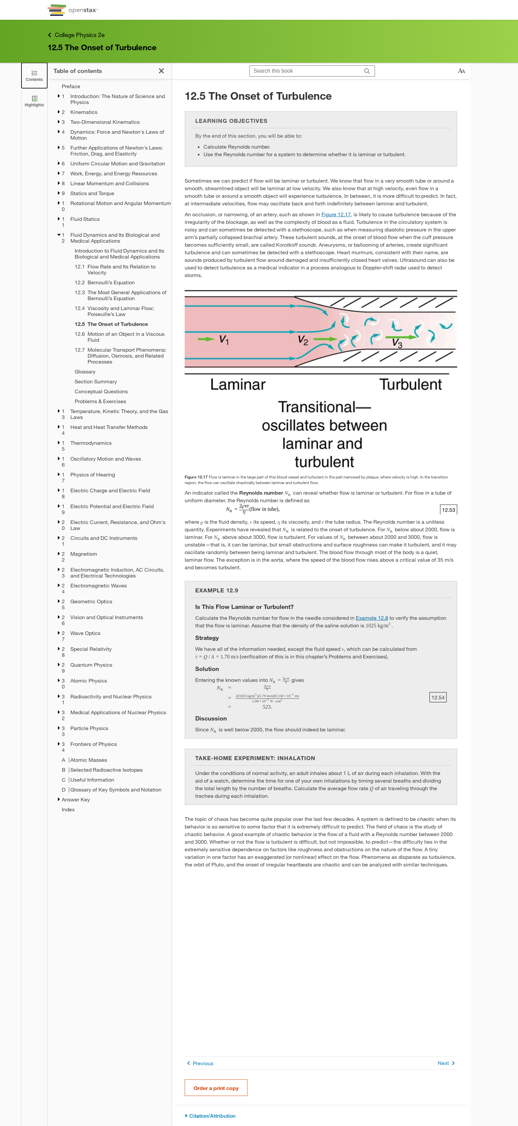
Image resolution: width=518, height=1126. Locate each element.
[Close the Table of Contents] (34, 75)
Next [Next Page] (447, 1063)
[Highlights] (34, 101)
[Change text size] (461, 71)
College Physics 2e (76, 35)
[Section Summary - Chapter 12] (118, 381)
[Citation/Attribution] (321, 1116)
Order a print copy (216, 1088)
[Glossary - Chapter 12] (118, 371)
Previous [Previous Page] (199, 1063)
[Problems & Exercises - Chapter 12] (118, 401)
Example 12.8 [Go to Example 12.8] (372, 618)
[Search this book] (304, 71)
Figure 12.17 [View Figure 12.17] (336, 214)
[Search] (367, 71)
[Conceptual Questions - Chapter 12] (118, 391)
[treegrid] (109, 447)
